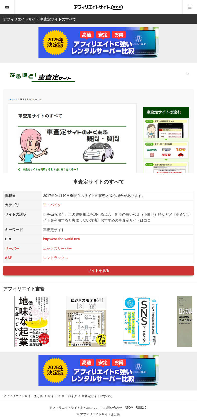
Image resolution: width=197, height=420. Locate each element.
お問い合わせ (113, 407)
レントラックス (55, 258)
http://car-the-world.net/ (61, 239)
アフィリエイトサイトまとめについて (75, 407)
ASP (8, 258)
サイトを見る (98, 271)
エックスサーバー (57, 248)
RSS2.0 (141, 407)
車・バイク (52, 205)
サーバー (12, 248)
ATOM (129, 407)
